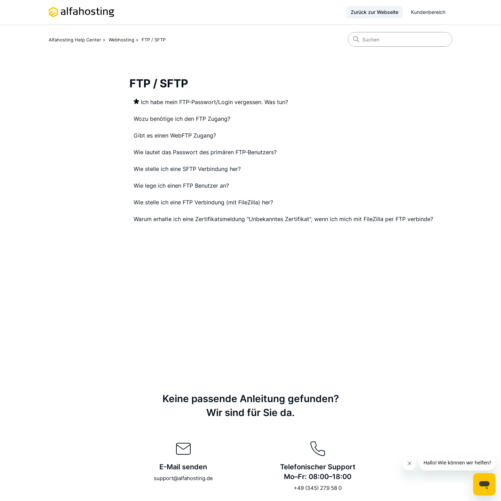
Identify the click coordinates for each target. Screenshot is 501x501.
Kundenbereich (428, 12)
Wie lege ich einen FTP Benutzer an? (181, 185)
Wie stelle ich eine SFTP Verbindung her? (187, 168)
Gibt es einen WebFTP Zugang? (175, 135)
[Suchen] (400, 39)
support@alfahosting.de (183, 478)
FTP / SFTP (154, 39)
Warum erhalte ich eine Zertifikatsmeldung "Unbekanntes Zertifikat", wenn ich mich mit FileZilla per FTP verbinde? (283, 219)
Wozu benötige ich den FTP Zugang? (182, 118)
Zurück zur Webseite (374, 12)
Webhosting (121, 39)
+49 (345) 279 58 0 (318, 488)
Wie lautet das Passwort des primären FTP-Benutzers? (205, 152)
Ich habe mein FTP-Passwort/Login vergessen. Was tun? (214, 102)
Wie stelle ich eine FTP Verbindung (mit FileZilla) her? (203, 202)
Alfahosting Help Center (75, 39)
